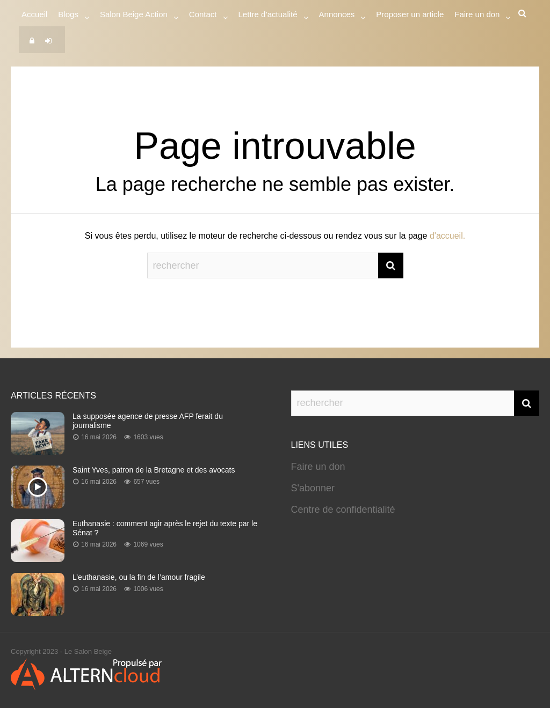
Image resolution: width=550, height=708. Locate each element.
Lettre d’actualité (268, 16)
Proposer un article (410, 14)
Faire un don (318, 466)
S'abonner (313, 488)
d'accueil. (447, 235)
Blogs (68, 16)
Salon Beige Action (134, 16)
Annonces (337, 16)
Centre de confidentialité (343, 509)
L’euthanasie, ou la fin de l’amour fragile (139, 577)
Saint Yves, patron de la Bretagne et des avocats (154, 470)
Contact (203, 16)
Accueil (34, 14)
